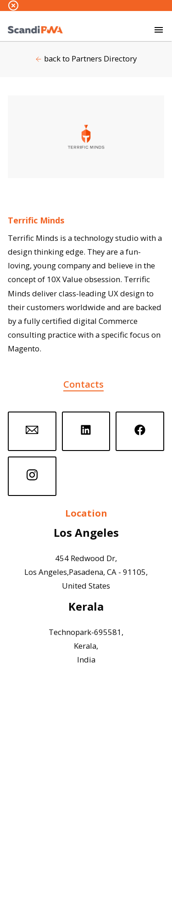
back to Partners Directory (90, 58)
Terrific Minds (36, 220)
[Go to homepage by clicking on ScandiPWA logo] (35, 29)
